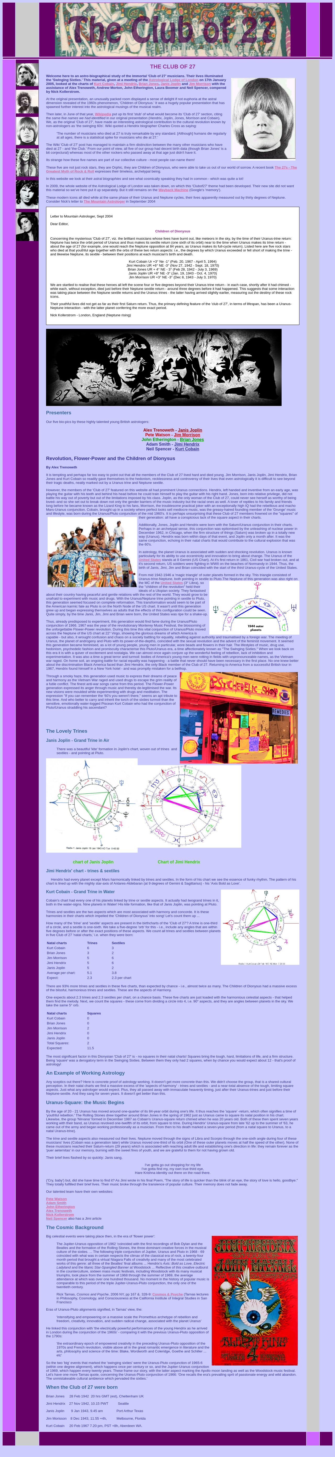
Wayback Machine (173, 190)
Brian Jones (149, 84)
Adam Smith (56, 1203)
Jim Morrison (200, 84)
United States (150, 560)
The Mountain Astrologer (104, 201)
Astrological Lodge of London (173, 80)
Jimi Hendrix (126, 84)
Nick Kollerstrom (60, 1215)
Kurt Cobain (104, 84)
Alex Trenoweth (59, 1211)
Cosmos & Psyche (167, 1294)
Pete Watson (56, 1199)
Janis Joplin (171, 84)
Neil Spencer (56, 1218)
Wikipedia (103, 114)
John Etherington (60, 1207)
